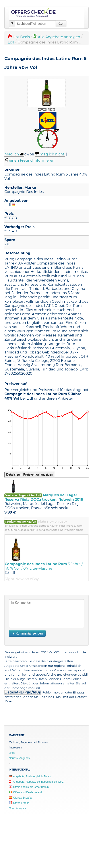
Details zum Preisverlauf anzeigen (29, 474)
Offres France (19, 803)
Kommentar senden (27, 633)
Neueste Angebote (20, 758)
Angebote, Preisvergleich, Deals (30, 776)
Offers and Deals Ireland (25, 792)
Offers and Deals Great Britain (29, 787)
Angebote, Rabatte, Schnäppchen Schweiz (36, 781)
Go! (61, 23)
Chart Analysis (17, 808)
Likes (12, 752)
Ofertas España (20, 797)
